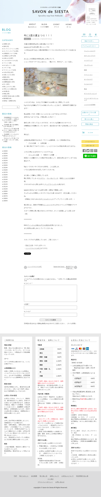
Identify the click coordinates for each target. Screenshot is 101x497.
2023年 (5, 158)
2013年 (5, 182)
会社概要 (34, 476)
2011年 (5, 186)
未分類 (5, 91)
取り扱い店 (43, 476)
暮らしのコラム (8, 86)
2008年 (5, 193)
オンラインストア (8, 51)
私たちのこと (23, 476)
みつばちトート (8, 65)
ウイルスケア (88, 84)
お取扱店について (8, 53)
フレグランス (88, 65)
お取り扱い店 (90, 145)
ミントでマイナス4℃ (32, 248)
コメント (28, 283)
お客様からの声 (8, 56)
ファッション (88, 74)
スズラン (42, 178)
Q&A (4, 46)
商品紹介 (6, 79)
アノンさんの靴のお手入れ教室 (38, 225)
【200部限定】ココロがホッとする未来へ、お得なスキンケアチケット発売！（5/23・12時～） (11, 120)
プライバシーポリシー (45, 482)
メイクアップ (88, 60)
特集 (4, 93)
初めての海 (29, 245)
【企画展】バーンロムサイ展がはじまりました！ (11, 135)
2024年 (5, 156)
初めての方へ (89, 41)
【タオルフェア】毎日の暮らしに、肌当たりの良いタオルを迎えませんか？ (11, 130)
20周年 (5, 44)
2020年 (5, 165)
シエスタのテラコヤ (9, 60)
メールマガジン (90, 141)
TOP (15, 476)
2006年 (5, 198)
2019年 (5, 167)
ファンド (6, 63)
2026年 (5, 151)
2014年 (5, 179)
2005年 (5, 201)
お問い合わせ (59, 482)
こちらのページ (47, 199)
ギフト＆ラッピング (90, 93)
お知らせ (27, 39)
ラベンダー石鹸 (33, 155)
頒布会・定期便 (8, 101)
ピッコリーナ (48, 205)
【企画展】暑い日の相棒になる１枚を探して (11, 125)
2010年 (5, 189)
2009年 (5, 191)
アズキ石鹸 (32, 143)
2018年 (5, 170)
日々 (4, 84)
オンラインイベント (9, 48)
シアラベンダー (52, 184)
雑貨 (85, 70)
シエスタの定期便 (89, 104)
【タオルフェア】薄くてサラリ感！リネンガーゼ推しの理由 (11, 140)
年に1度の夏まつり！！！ (38, 35)
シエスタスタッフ (36, 39)
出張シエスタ (7, 75)
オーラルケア (88, 79)
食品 (85, 89)
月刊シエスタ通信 (8, 89)
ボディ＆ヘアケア (89, 55)
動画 (4, 77)
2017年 (5, 172)
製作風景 (6, 98)
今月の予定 (6, 72)
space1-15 (27, 47)
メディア (6, 67)
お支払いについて (68, 476)
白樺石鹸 (44, 143)
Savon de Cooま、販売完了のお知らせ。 (64, 267)
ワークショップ (8, 70)
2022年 (5, 160)
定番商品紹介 (7, 82)
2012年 (5, 184)
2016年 (5, 174)
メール (28, 311)
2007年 (5, 196)
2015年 (5, 177)
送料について (54, 476)
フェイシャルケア (89, 51)
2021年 (5, 163)
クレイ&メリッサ (52, 178)
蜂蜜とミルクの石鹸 (66, 178)
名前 (27, 304)
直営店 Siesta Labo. (9, 96)
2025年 (5, 153)
